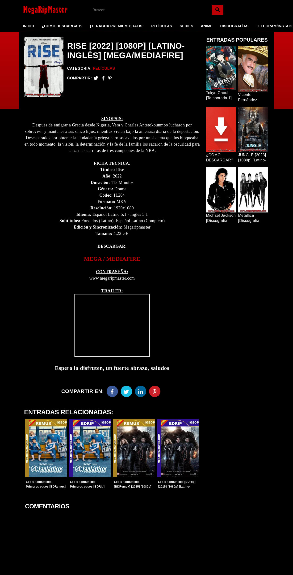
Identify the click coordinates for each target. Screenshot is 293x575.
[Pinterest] (109, 78)
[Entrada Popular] (221, 68)
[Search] (217, 10)
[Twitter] (96, 78)
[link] (112, 260)
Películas (161, 26)
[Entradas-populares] (46, 449)
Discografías (234, 26)
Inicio (28, 26)
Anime (207, 26)
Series (186, 26)
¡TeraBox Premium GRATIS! (117, 26)
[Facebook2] (103, 78)
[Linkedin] (140, 392)
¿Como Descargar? (62, 26)
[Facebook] (112, 392)
